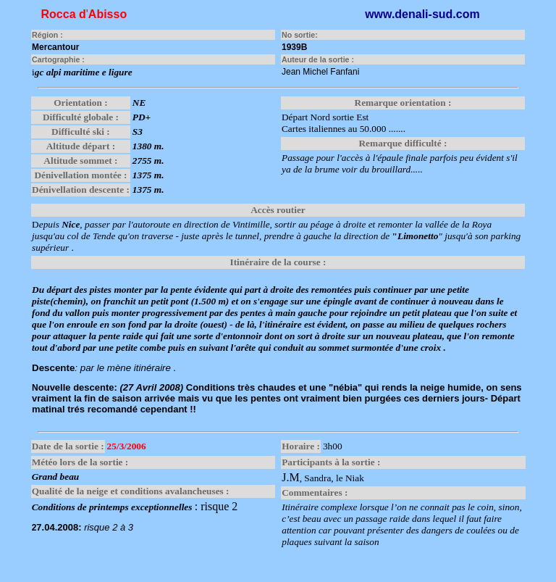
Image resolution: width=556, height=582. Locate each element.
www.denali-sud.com (422, 14)
